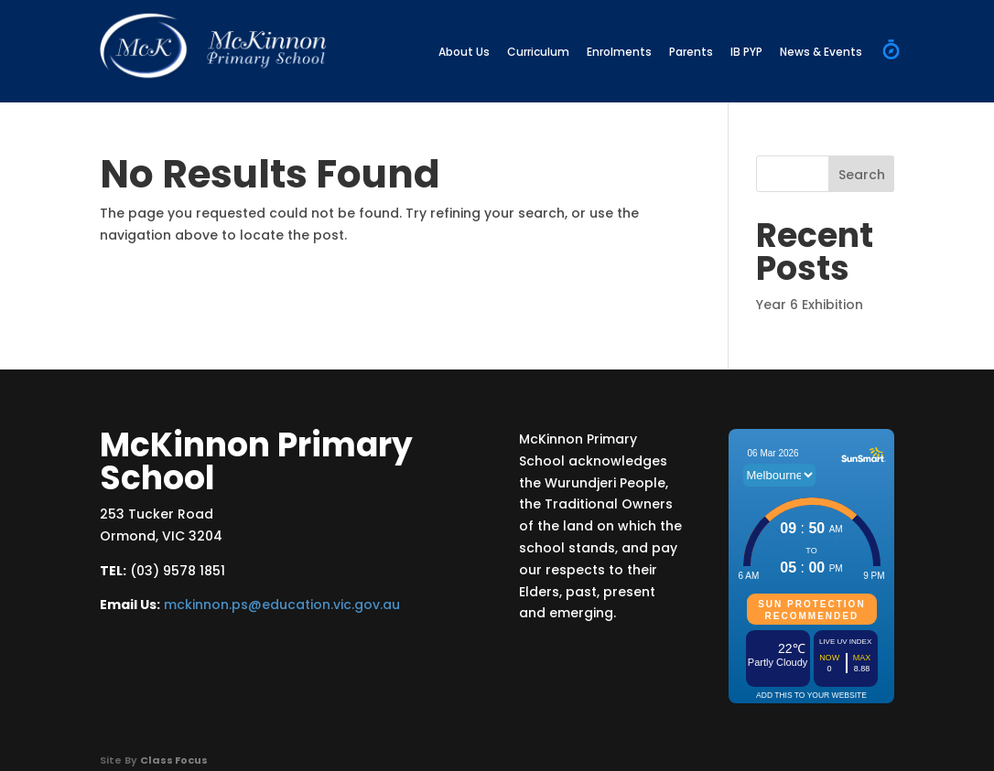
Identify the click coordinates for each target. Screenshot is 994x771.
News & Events (821, 51)
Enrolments (619, 51)
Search (861, 175)
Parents (691, 51)
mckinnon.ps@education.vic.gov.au (282, 604)
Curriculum (538, 51)
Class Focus (174, 760)
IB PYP (746, 51)
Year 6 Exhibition (809, 304)
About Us (464, 51)
